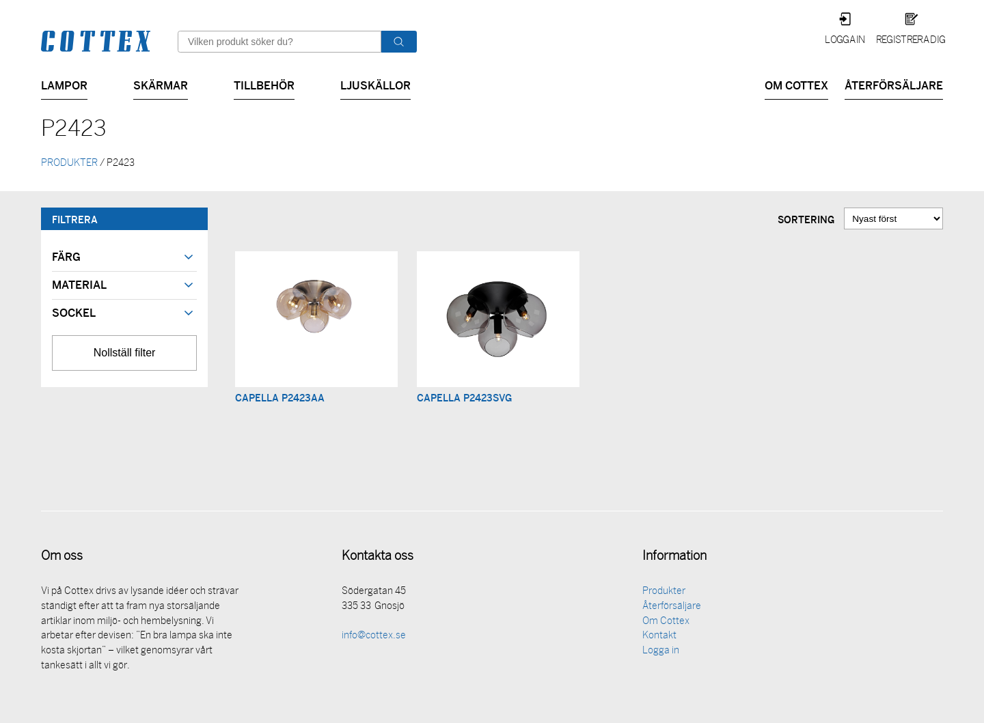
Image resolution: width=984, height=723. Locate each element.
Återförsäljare (894, 84)
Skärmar (160, 84)
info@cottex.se (374, 637)
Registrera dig (910, 40)
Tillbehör (264, 84)
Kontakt (659, 637)
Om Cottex (796, 84)
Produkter (663, 593)
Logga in (845, 40)
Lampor (64, 84)
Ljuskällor (375, 84)
